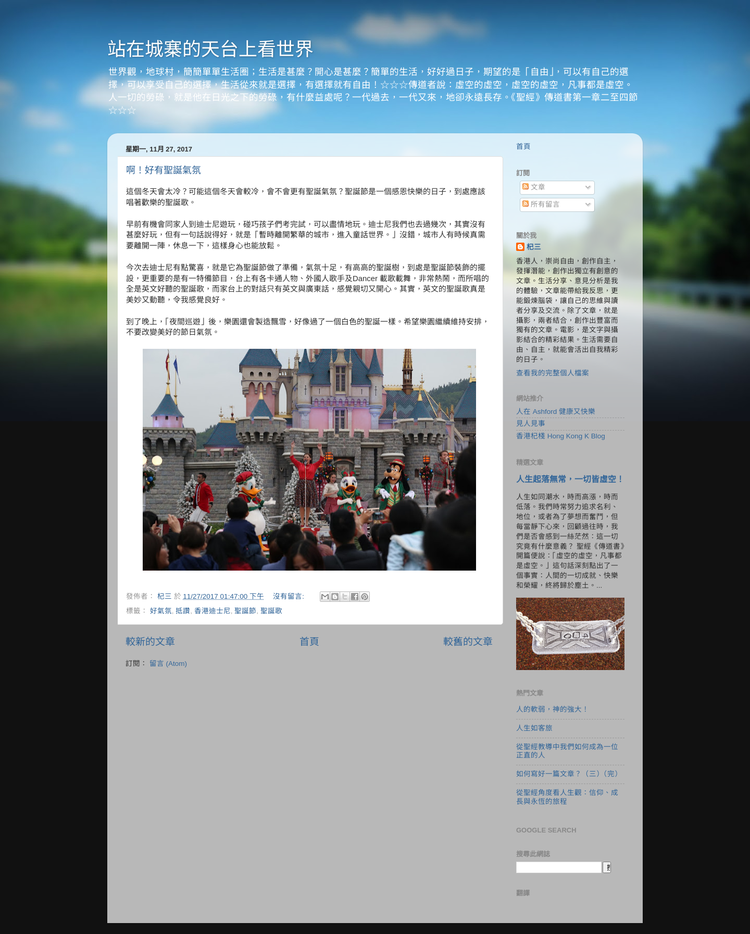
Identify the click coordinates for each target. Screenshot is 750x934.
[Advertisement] (309, 757)
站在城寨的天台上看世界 (210, 49)
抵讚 (183, 611)
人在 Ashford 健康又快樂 (555, 411)
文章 (533, 187)
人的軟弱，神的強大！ (552, 709)
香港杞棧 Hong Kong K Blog (560, 436)
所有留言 (541, 204)
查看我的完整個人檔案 (552, 373)
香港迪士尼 (212, 611)
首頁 (309, 641)
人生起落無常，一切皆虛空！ (570, 479)
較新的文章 (150, 641)
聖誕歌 (271, 611)
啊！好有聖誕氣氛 (163, 170)
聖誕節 (245, 611)
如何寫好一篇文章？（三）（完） (569, 774)
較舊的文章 (468, 641)
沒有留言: (289, 596)
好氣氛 (161, 611)
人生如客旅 (534, 728)
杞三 (534, 247)
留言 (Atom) (168, 663)
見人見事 (530, 423)
